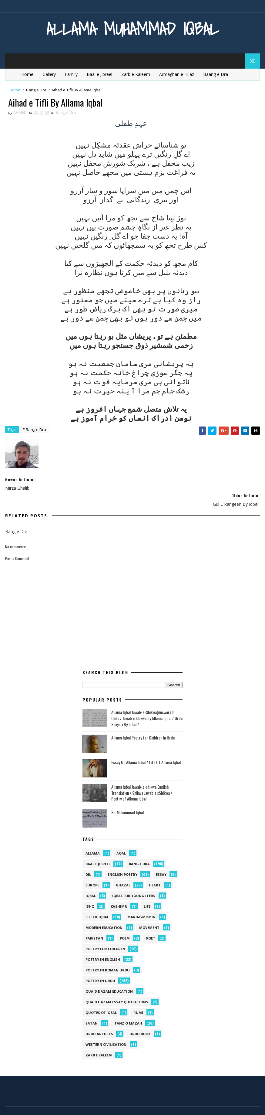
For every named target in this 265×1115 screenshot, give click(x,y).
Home (27, 74)
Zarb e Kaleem (135, 74)
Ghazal (123, 869)
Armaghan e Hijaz (176, 74)
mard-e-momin (141, 901)
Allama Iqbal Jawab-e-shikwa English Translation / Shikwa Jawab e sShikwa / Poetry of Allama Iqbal (141, 776)
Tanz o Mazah (128, 1007)
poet (150, 922)
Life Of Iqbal (97, 901)
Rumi (138, 996)
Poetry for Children (105, 932)
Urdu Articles (99, 1017)
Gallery (49, 74)
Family (71, 74)
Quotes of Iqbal (101, 996)
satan (92, 1007)
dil (88, 858)
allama (93, 837)
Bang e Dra (36, 90)
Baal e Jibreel (99, 74)
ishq (90, 890)
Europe (92, 869)
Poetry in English (103, 943)
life (147, 890)
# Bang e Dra (34, 430)
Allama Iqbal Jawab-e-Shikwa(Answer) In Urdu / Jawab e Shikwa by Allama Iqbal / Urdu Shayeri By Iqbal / (147, 702)
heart (155, 869)
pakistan (94, 922)
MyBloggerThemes (66, 1104)
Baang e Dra (215, 74)
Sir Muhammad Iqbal (127, 796)
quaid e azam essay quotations (117, 986)
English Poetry (122, 858)
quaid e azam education (109, 975)
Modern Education (104, 911)
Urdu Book (139, 1017)
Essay (161, 858)
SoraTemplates (36, 1104)
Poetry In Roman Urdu (108, 954)
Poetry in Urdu (100, 964)
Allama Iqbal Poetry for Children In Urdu (143, 721)
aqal (121, 837)
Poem (125, 922)
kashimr (119, 890)
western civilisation (106, 1028)
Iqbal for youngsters (133, 879)
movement (149, 911)
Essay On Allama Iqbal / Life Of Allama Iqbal (146, 746)
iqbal (91, 879)
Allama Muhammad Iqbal (132, 28)
